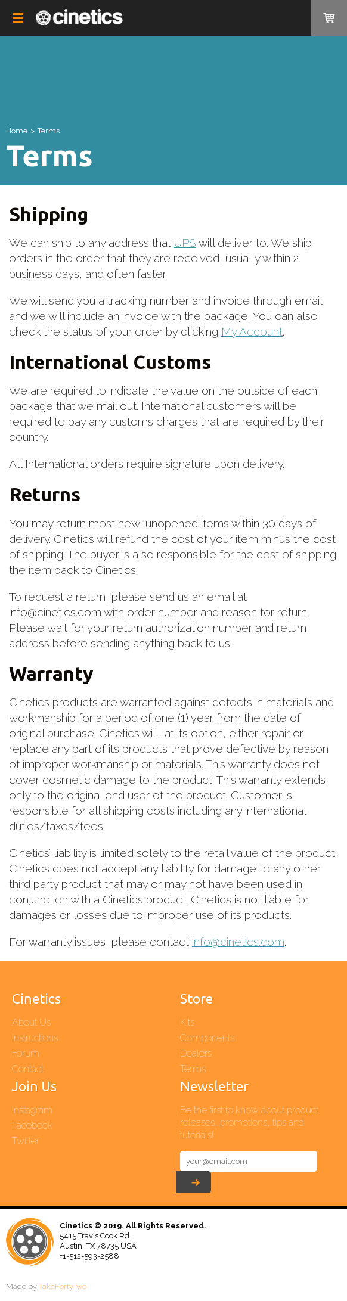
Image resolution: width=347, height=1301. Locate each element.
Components (207, 1038)
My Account (252, 331)
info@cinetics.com (238, 941)
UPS (185, 242)
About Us (31, 1022)
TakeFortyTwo (62, 1286)
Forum (25, 1053)
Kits (187, 1022)
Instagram (32, 1110)
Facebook (32, 1125)
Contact (28, 1069)
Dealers (196, 1053)
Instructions (35, 1038)
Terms (193, 1069)
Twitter (25, 1141)
